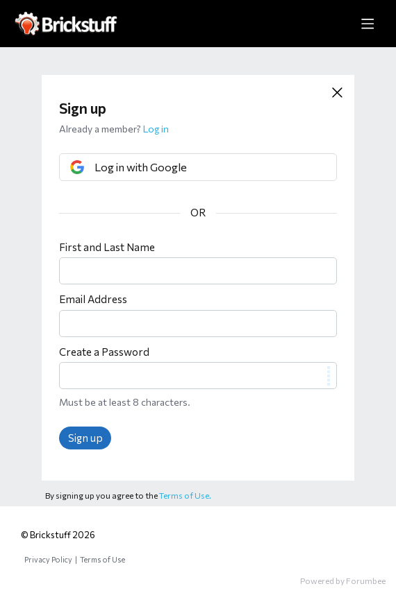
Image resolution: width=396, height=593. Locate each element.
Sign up (85, 437)
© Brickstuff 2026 (58, 534)
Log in (156, 129)
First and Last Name (107, 247)
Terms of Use (102, 559)
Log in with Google (140, 166)
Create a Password (104, 351)
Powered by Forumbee (343, 580)
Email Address (93, 299)
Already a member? (114, 129)
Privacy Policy (48, 559)
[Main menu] (367, 23)
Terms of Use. (185, 495)
